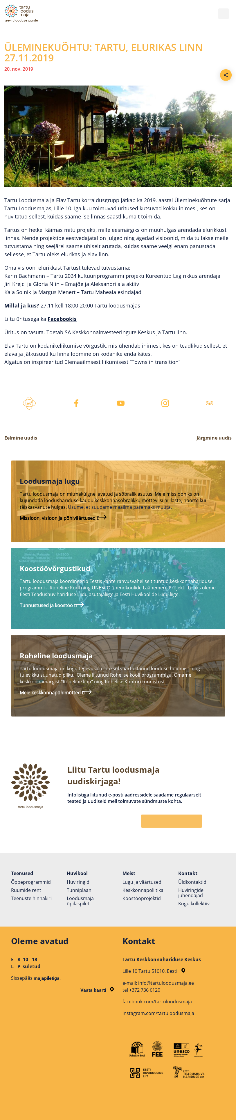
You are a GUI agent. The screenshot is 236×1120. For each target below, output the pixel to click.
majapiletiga (47, 978)
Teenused (22, 873)
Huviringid (78, 882)
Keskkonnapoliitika (142, 890)
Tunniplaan (79, 890)
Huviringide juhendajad (190, 893)
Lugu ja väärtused (141, 882)
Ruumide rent (26, 890)
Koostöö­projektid (141, 898)
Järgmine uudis (214, 438)
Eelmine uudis (20, 438)
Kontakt (187, 873)
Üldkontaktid (192, 882)
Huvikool (77, 873)
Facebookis (62, 318)
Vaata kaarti (97, 990)
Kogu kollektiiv (194, 903)
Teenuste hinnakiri (31, 898)
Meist (128, 873)
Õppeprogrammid (31, 882)
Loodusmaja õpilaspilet (80, 901)
